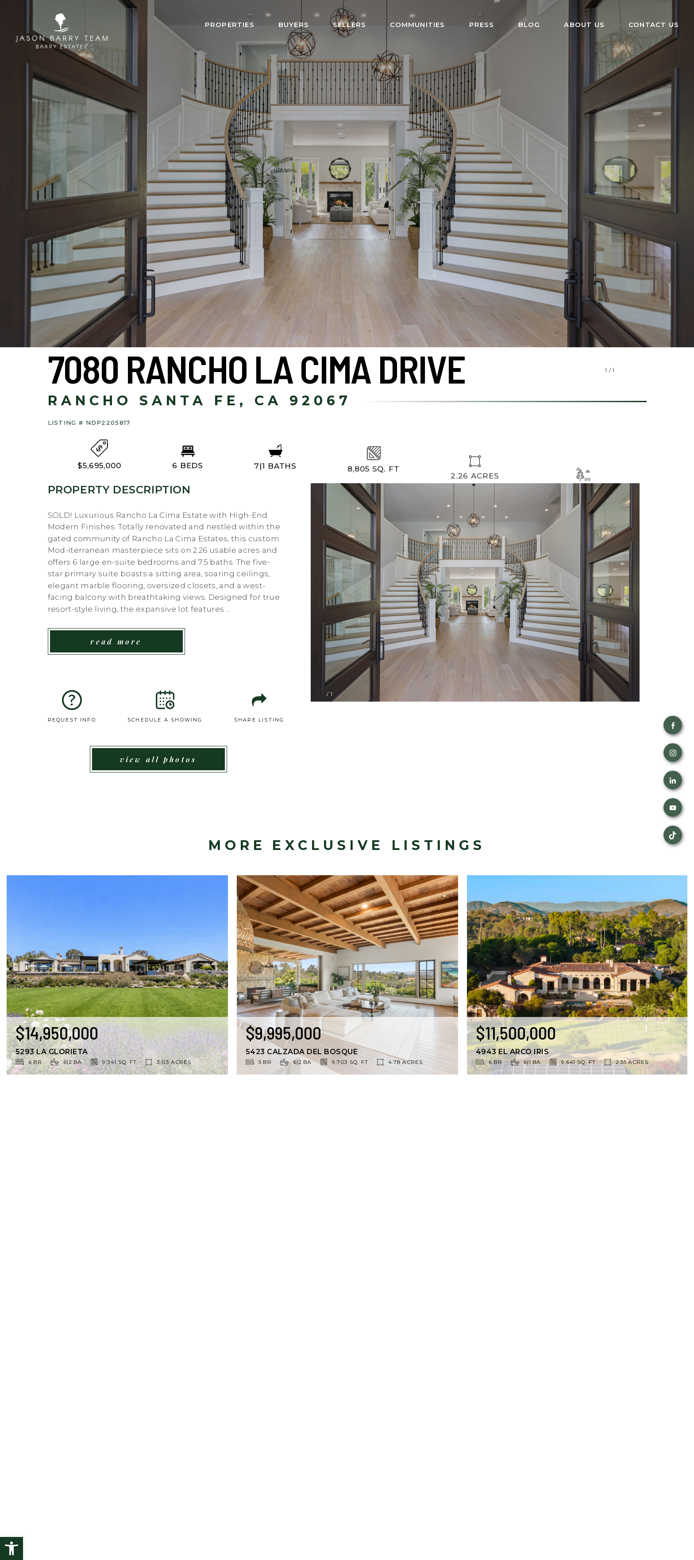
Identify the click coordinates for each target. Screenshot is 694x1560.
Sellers (349, 24)
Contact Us (653, 24)
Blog (529, 24)
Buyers (293, 24)
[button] (11, 1548)
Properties (229, 24)
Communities (417, 24)
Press (481, 24)
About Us (584, 24)
